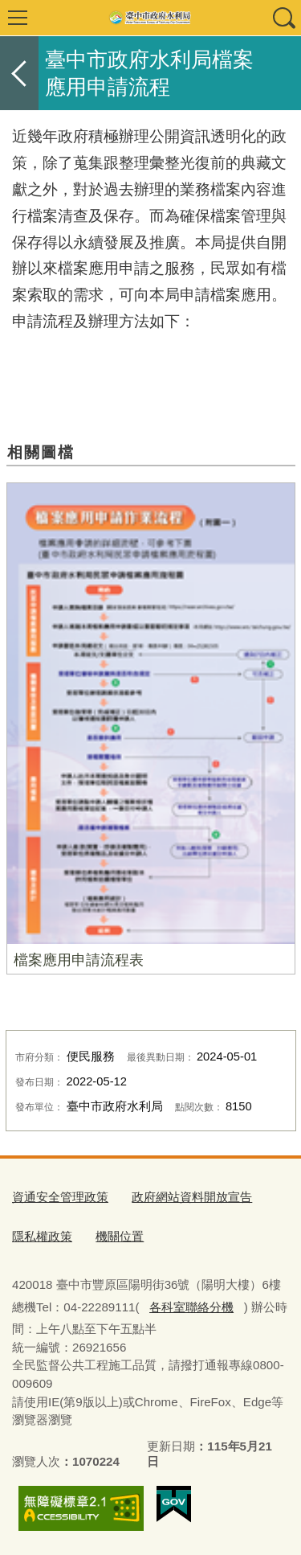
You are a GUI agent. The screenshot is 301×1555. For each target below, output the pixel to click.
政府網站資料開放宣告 (192, 1197)
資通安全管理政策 (60, 1197)
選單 (17, 17)
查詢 (283, 17)
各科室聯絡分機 (191, 1307)
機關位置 (120, 1236)
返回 (19, 73)
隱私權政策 (42, 1236)
